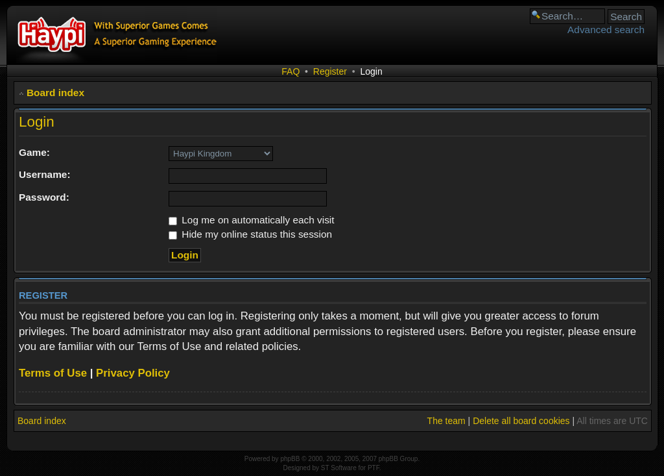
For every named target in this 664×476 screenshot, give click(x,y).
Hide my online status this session (250, 234)
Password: (44, 197)
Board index (55, 92)
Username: (45, 174)
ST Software (339, 467)
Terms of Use (53, 373)
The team (446, 421)
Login (371, 71)
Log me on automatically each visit (252, 219)
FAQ (290, 71)
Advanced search (606, 29)
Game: (34, 152)
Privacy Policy (133, 373)
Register (330, 71)
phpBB (290, 458)
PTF (373, 467)
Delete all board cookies (521, 421)
